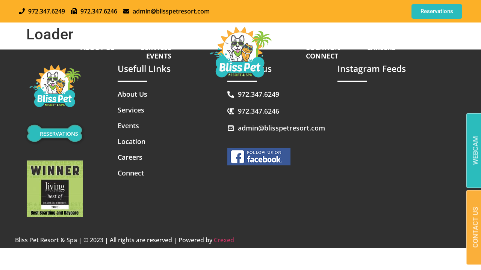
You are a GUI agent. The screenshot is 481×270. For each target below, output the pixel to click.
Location (325, 48)
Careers (383, 48)
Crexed (224, 240)
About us (99, 48)
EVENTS (160, 56)
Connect (324, 56)
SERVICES (158, 48)
